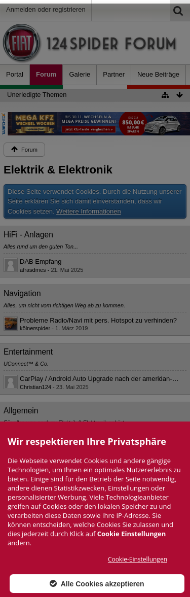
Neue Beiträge (158, 74)
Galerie (79, 74)
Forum (46, 74)
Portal (14, 74)
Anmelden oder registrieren (46, 9)
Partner (114, 74)
